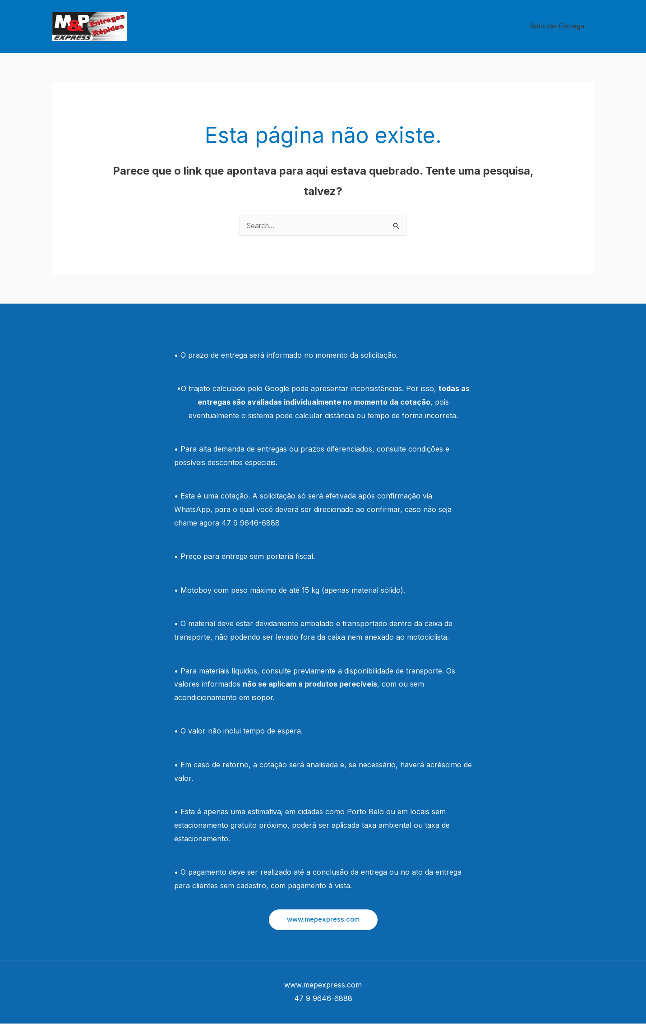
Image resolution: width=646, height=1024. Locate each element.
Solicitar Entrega (559, 26)
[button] (323, 919)
